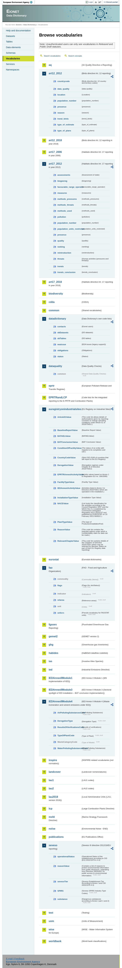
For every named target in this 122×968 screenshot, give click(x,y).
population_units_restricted (69, 229)
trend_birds (62, 119)
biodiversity (56, 293)
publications (56, 837)
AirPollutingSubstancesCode (69, 712)
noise (52, 828)
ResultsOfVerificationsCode (69, 727)
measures (62, 193)
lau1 (51, 780)
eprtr (51, 385)
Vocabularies (13, 58)
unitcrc (60, 613)
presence (61, 107)
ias (50, 661)
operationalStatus (66, 856)
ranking (61, 247)
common (54, 310)
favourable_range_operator (69, 187)
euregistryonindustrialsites (65, 409)
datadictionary (57, 318)
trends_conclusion (66, 272)
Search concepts (75, 56)
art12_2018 (55, 140)
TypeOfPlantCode (65, 735)
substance (62, 899)
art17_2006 (55, 152)
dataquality (55, 366)
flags (59, 585)
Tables (9, 41)
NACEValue (62, 503)
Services (10, 64)
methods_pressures (67, 199)
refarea (60, 600)
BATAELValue (63, 436)
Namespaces (12, 69)
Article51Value (64, 417)
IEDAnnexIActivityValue (68, 488)
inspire (53, 760)
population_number (66, 101)
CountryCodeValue (66, 457)
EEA (18, 2)
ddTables (61, 338)
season (60, 113)
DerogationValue (65, 465)
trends (60, 266)
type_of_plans (64, 130)
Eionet (18, 25)
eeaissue (61, 344)
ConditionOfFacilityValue (69, 448)
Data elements (13, 47)
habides (53, 653)
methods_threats (65, 205)
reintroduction (64, 253)
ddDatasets (62, 332)
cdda (51, 302)
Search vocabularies (52, 56)
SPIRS (60, 891)
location (61, 95)
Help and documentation (18, 30)
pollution (61, 217)
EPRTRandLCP (58, 397)
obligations (62, 350)
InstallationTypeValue (67, 497)
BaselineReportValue (67, 430)
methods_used (64, 211)
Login (90, 2)
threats (60, 259)
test (51, 912)
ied (50, 669)
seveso (53, 845)
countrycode (63, 81)
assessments (63, 175)
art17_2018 (55, 282)
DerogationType (65, 721)
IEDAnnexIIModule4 (60, 701)
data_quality (63, 89)
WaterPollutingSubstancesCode (69, 748)
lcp (50, 808)
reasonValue (63, 866)
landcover (55, 772)
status (60, 356)
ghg (51, 644)
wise (51, 929)
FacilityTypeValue (65, 482)
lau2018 (53, 797)
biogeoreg (62, 181)
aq (50, 65)
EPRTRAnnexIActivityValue (69, 474)
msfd (52, 817)
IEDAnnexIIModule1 (60, 678)
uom (51, 921)
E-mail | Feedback (15, 958)
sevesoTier (62, 881)
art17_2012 (55, 163)
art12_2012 (55, 73)
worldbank (55, 941)
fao (50, 567)
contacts (61, 326)
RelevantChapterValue (68, 541)
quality (60, 241)
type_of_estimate (65, 124)
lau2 (51, 788)
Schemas (10, 53)
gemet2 (53, 636)
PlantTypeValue (64, 522)
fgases (53, 624)
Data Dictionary (29, 25)
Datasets (10, 36)
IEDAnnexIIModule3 (60, 689)
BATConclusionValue (67, 442)
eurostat (54, 559)
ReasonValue (63, 529)
